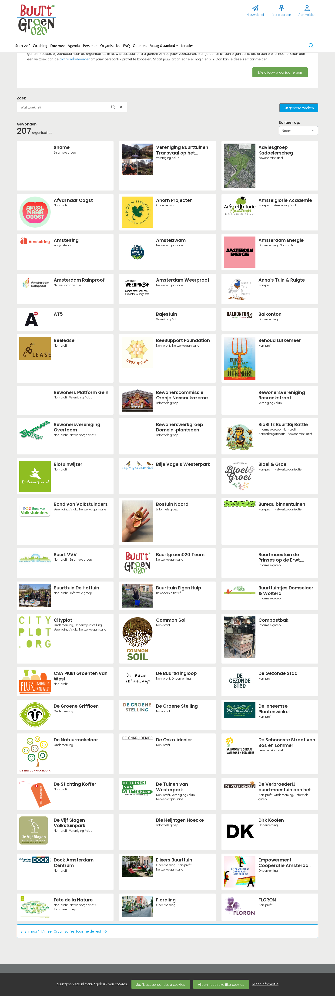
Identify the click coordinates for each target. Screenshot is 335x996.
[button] (22, 45)
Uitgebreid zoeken (299, 107)
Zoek (21, 98)
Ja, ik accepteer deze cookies (160, 984)
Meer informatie (265, 983)
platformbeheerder (75, 58)
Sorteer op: (289, 122)
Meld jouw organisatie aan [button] (280, 72)
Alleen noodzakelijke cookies (221, 984)
